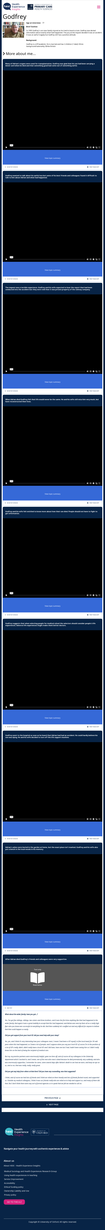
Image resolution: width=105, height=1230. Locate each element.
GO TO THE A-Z (14, 1202)
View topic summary (52, 158)
